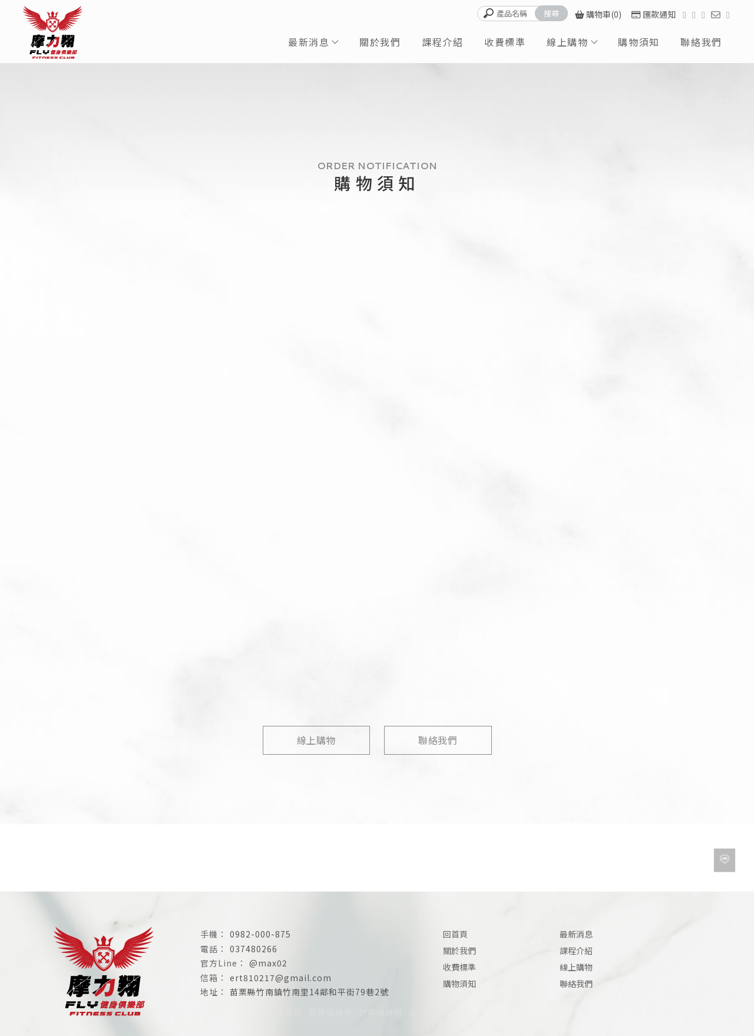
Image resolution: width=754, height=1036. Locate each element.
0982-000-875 (260, 934)
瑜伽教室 (426, 1012)
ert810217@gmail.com (281, 978)
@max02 (268, 963)
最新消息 (308, 42)
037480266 (253, 949)
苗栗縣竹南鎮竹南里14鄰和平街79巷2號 (309, 992)
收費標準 (504, 42)
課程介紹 (442, 42)
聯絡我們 (701, 42)
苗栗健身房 (330, 1012)
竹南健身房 (380, 1012)
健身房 (289, 1012)
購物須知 (638, 42)
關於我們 (380, 42)
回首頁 (455, 934)
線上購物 (567, 42)
